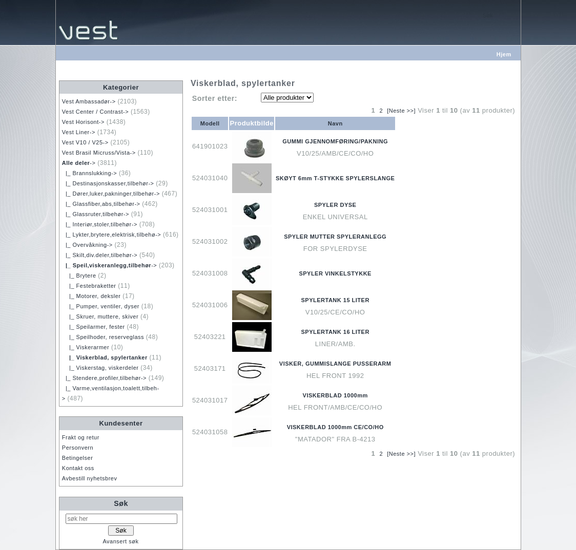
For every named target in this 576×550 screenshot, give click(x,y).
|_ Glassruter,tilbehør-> (95, 214)
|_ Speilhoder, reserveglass (103, 337)
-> (79, 163)
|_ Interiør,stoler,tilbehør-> (99, 224)
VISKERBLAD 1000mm (335, 395)
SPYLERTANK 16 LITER (335, 332)
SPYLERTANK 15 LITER (335, 300)
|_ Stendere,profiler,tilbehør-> (104, 378)
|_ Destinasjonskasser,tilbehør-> (108, 183)
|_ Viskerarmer (85, 347)
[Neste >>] (401, 111)
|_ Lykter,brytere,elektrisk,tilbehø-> (111, 234)
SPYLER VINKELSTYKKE (335, 273)
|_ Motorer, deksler (91, 296)
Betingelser (77, 458)
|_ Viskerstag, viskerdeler (100, 368)
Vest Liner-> (78, 132)
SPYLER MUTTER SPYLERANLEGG (335, 237)
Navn (335, 123)
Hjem (504, 54)
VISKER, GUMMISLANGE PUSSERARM (335, 364)
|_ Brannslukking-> (89, 173)
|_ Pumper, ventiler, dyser (100, 306)
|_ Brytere (79, 275)
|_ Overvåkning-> (87, 245)
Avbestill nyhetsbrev (89, 478)
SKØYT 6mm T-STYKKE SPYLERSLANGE (335, 178)
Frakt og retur (80, 437)
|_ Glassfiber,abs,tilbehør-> (101, 204)
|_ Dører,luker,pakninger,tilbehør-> (111, 194)
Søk (121, 503)
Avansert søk (120, 541)
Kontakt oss (78, 468)
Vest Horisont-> (83, 122)
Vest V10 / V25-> (85, 142)
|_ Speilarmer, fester (93, 327)
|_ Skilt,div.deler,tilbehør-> (99, 255)
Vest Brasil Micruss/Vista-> (99, 153)
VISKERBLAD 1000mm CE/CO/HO (335, 427)
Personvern (77, 448)
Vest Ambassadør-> (89, 101)
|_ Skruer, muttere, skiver (100, 316)
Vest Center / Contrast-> (95, 112)
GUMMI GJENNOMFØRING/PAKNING (335, 141)
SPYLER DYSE (335, 205)
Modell (210, 123)
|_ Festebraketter (89, 286)
